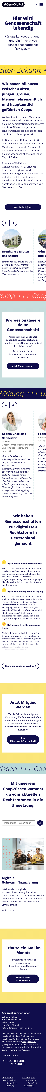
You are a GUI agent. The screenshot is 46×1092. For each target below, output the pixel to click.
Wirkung (10, 1086)
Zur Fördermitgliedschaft (23, 740)
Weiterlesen (8, 910)
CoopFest (32, 1083)
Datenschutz (32, 1080)
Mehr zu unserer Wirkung (20, 665)
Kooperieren (12, 1083)
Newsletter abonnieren (23, 979)
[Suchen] (40, 823)
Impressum (7, 1077)
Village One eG (29, 1041)
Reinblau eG (20, 1044)
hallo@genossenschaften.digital (17, 1028)
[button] (36, 4)
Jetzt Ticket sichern (23, 366)
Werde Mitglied (23, 207)
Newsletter (29, 1086)
